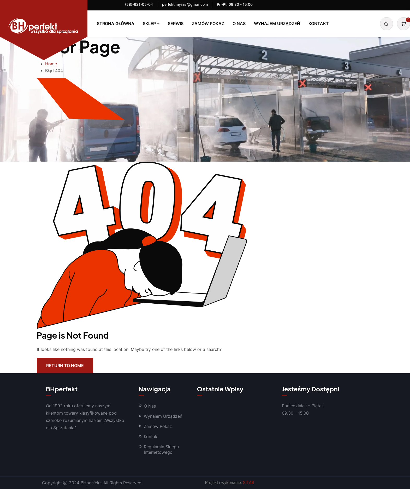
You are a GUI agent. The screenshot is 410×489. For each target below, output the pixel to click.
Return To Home (65, 365)
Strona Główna (115, 23)
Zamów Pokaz (208, 23)
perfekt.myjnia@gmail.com (185, 4)
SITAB (248, 482)
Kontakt (318, 23)
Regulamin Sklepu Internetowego (161, 449)
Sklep (149, 23)
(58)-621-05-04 (139, 4)
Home (51, 63)
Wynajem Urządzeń (277, 23)
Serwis (175, 23)
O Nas (239, 23)
